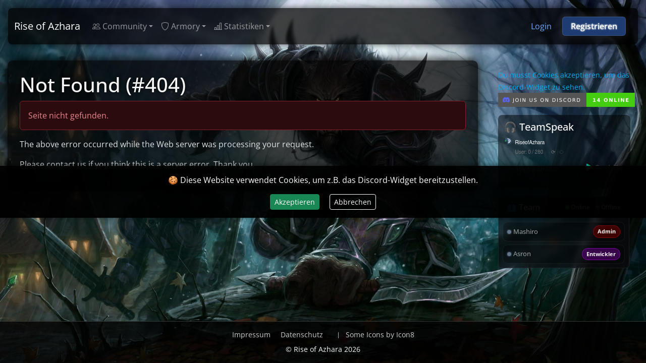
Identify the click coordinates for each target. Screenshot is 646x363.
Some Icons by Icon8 (380, 334)
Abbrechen (352, 202)
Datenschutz (302, 334)
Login (541, 26)
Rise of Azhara (47, 26)
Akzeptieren (295, 202)
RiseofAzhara (530, 142)
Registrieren (594, 26)
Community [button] (119, 26)
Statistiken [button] (239, 26)
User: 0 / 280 (529, 152)
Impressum (251, 334)
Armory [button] (180, 26)
